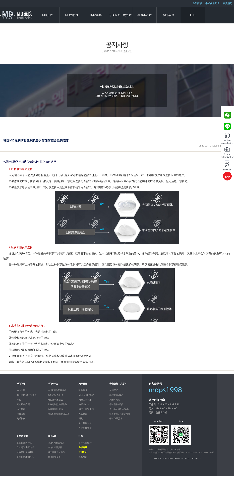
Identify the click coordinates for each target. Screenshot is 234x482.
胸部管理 (168, 15)
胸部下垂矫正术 (86, 409)
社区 (193, 15)
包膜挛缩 (113, 390)
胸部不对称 (114, 400)
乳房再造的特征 (24, 443)
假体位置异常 (116, 418)
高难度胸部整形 (55, 409)
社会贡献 (21, 414)
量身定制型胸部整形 (57, 404)
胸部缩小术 (84, 404)
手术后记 (83, 452)
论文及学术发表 (55, 400)
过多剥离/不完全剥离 (119, 414)
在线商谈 (197, 3)
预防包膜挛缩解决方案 (58, 414)
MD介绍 (47, 15)
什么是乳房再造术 (25, 447)
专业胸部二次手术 (120, 15)
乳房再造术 (144, 15)
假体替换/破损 (116, 404)
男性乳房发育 (85, 423)
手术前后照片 (212, 3)
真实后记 (227, 3)
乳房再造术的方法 (25, 457)
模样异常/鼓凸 (116, 395)
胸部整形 (96, 15)
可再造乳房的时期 (25, 452)
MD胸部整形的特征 (57, 390)
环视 (19, 400)
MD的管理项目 (55, 447)
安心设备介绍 (23, 404)
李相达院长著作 (55, 395)
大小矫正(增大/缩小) (119, 409)
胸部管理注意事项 (56, 452)
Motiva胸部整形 (86, 395)
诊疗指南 (21, 409)
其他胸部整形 (85, 428)
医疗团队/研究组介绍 (27, 395)
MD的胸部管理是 (56, 443)
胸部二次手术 (85, 400)
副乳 (81, 418)
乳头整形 (83, 414)
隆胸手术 (83, 390)
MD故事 (21, 390)
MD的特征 (71, 15)
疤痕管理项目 (54, 457)
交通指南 (21, 418)
